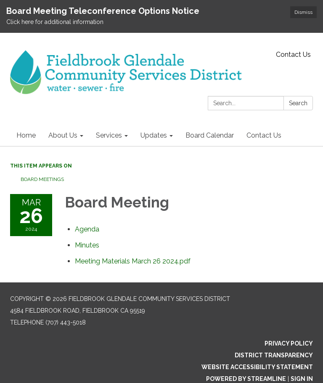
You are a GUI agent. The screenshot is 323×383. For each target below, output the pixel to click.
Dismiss (303, 12)
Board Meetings (42, 179)
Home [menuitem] (26, 135)
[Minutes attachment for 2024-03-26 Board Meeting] (87, 245)
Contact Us (293, 55)
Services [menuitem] (109, 135)
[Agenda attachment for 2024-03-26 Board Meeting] (87, 229)
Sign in (302, 378)
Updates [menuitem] (153, 135)
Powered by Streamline (246, 378)
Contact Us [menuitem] (263, 135)
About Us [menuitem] (62, 135)
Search (298, 103)
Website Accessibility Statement (257, 367)
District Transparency (274, 355)
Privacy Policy (289, 343)
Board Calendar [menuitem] (209, 135)
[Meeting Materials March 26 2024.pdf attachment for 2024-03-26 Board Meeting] (133, 261)
